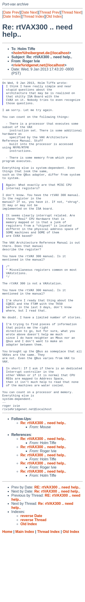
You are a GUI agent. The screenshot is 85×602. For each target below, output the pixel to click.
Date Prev (11, 12)
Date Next (29, 12)
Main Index (24, 598)
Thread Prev (50, 12)
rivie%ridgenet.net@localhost (38, 65)
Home (7, 598)
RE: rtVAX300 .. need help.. (57, 553)
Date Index (12, 16)
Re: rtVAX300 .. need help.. (43, 489)
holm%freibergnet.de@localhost (41, 53)
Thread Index (33, 16)
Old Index (54, 16)
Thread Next (71, 12)
